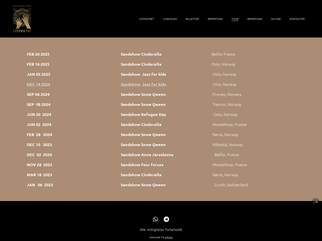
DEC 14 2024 (38, 84)
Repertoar (215, 19)
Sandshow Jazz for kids (144, 84)
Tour (234, 19)
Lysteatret (146, 19)
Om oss (276, 19)
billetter (192, 19)
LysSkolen (170, 19)
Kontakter (297, 19)
